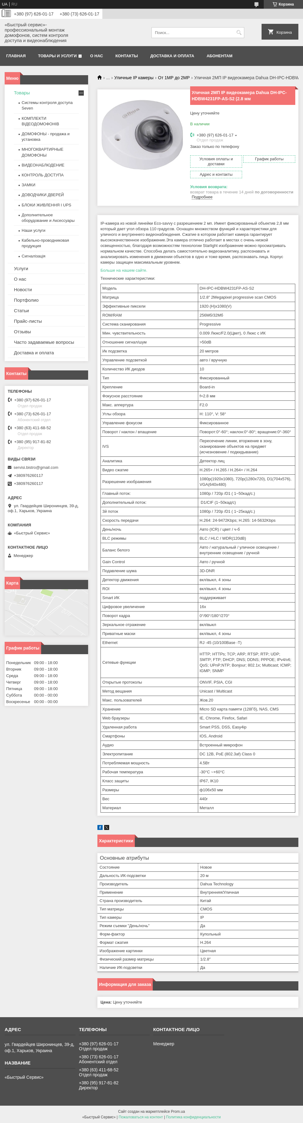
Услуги (21, 268)
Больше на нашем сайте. (123, 270)
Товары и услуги (57, 56)
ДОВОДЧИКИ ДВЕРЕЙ (43, 194)
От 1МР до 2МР (174, 77)
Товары (22, 92)
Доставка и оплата (172, 56)
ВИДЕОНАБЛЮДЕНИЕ (43, 165)
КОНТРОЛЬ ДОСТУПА (43, 175)
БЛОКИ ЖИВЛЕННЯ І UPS (46, 205)
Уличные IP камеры (134, 77)
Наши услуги (33, 230)
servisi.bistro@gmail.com (36, 467)
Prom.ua (178, 1111)
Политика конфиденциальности (193, 1117)
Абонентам (220, 56)
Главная (16, 56)
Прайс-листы (28, 321)
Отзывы (22, 331)
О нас (96, 56)
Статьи (21, 310)
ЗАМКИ (28, 185)
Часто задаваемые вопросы (44, 342)
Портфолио (26, 300)
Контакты (126, 56)
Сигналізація (33, 256)
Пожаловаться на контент (141, 1117)
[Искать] (238, 32)
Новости (23, 289)
